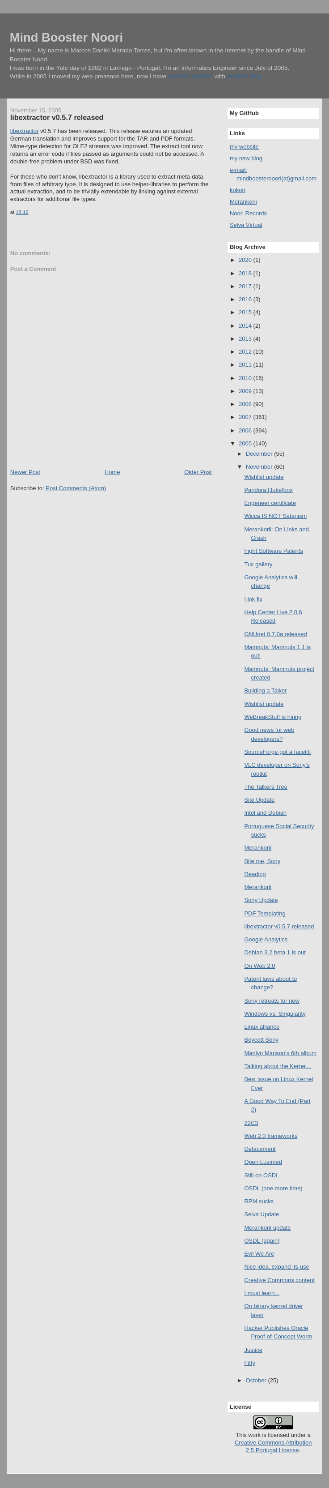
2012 (246, 351)
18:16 (22, 212)
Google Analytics (265, 939)
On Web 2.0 (259, 965)
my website (244, 146)
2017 (246, 286)
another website (189, 76)
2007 (246, 417)
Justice (253, 1350)
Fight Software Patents (273, 550)
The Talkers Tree (265, 786)
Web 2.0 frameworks (270, 1136)
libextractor (24, 131)
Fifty (249, 1363)
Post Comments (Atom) (76, 488)
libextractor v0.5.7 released (57, 117)
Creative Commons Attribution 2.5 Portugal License (273, 1446)
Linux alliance (261, 1026)
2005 (246, 443)
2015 (246, 312)
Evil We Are (259, 1253)
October (257, 1380)
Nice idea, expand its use (276, 1266)
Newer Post (25, 472)
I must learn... (261, 1293)
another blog (244, 76)
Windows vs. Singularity (274, 1013)
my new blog (246, 158)
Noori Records (248, 213)
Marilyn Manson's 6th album (280, 1053)
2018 (246, 273)
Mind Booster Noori (66, 37)
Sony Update (261, 900)
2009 (246, 391)
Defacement (259, 1149)
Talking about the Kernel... (277, 1066)
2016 (246, 299)
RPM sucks (259, 1201)
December (260, 453)
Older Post (197, 472)
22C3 (251, 1123)
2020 (246, 260)
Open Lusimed (263, 1162)
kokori (237, 190)
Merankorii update (267, 1227)
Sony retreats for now (271, 1000)
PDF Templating (264, 913)
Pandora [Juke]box (268, 490)
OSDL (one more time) (273, 1188)
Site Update (259, 799)
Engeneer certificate (270, 503)
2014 (246, 325)
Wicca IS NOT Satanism (275, 516)
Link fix (253, 599)
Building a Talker (265, 690)
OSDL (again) (261, 1240)
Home (112, 472)
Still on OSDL (261, 1175)
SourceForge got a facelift (277, 751)
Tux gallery (258, 564)
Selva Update (261, 1214)
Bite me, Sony (262, 861)
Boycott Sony (261, 1039)
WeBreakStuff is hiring (272, 717)
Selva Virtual (246, 225)
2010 (246, 378)
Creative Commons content (279, 1280)
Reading (255, 874)
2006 (246, 430)
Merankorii (243, 201)
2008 (246, 404)
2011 (246, 364)
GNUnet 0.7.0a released (275, 634)
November (260, 466)
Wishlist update (263, 477)
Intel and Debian (265, 812)
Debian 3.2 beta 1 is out (274, 952)
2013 (246, 338)
